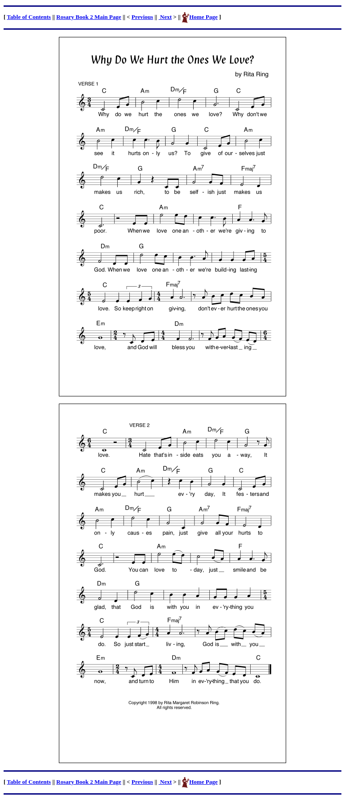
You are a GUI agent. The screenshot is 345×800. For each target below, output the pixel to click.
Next (165, 16)
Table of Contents (29, 16)
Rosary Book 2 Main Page (88, 16)
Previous (142, 16)
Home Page (203, 16)
